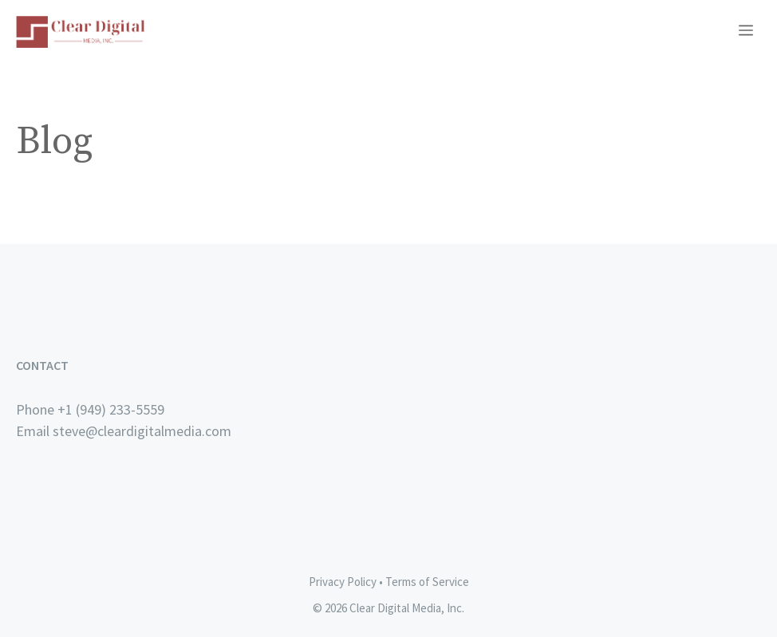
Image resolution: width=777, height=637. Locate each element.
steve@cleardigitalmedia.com (142, 431)
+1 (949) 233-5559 (110, 409)
